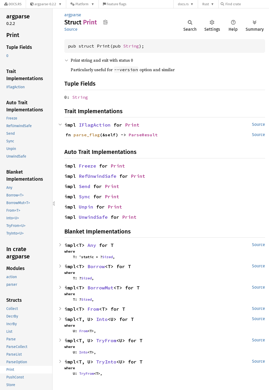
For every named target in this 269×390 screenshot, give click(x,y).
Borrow (96, 266)
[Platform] (82, 4)
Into (102, 319)
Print (132, 125)
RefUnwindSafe (97, 176)
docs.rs (183, 4)
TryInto (106, 362)
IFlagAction (95, 125)
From (93, 309)
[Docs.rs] (13, 4)
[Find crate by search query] (247, 4)
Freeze (87, 166)
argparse (72, 14)
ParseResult (143, 134)
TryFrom (106, 340)
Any (91, 245)
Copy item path (105, 22)
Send (84, 186)
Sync (84, 197)
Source (70, 29)
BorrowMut (100, 288)
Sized (107, 256)
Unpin (86, 207)
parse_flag (87, 134)
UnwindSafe (93, 217)
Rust (205, 4)
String (131, 46)
